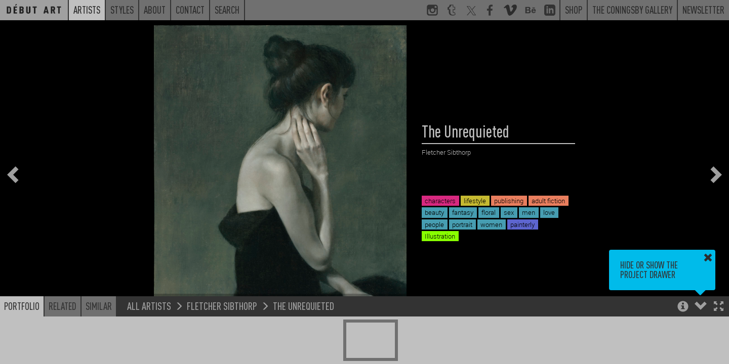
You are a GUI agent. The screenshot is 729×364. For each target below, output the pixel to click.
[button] (718, 307)
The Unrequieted (303, 305)
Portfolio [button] (21, 305)
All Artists (149, 305)
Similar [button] (99, 305)
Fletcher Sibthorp (222, 305)
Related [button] (62, 305)
